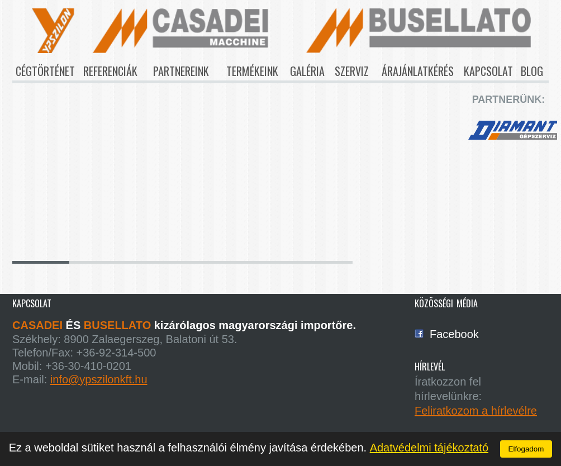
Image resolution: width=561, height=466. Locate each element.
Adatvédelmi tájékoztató (429, 447)
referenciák (110, 71)
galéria (307, 71)
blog (532, 71)
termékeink (252, 71)
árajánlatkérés (418, 71)
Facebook (454, 334)
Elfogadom (526, 449)
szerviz (352, 71)
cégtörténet (45, 71)
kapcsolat (488, 71)
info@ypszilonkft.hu (99, 379)
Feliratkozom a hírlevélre (476, 411)
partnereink (181, 71)
